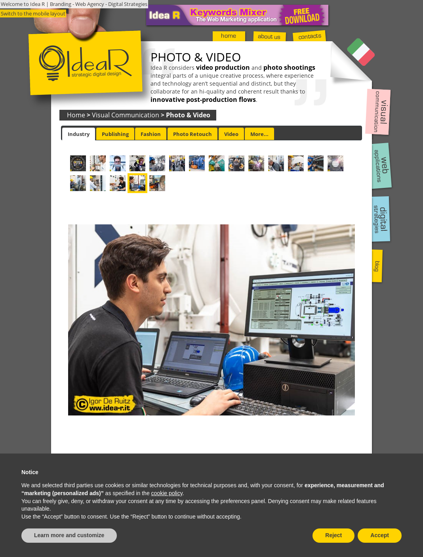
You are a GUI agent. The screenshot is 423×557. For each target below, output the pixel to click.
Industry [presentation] (79, 134)
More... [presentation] (259, 134)
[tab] (78, 134)
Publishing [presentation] (115, 134)
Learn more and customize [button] (69, 535)
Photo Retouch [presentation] (192, 134)
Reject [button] (333, 535)
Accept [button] (379, 535)
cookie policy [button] (167, 493)
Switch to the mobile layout (33, 13)
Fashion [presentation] (151, 134)
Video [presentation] (231, 134)
